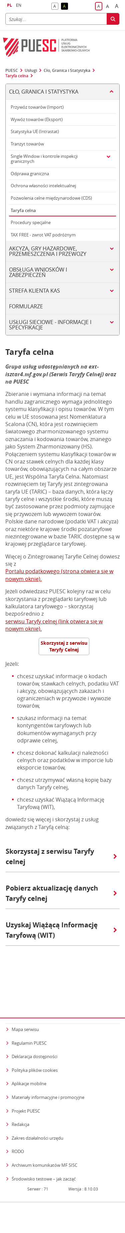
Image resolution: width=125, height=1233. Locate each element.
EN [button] (18, 5)
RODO (18, 1118)
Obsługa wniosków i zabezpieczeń (38, 272)
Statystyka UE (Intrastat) (35, 131)
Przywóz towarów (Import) (37, 107)
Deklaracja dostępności (34, 1023)
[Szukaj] (56, 19)
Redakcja (20, 1091)
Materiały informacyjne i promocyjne (48, 1064)
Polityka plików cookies (35, 1037)
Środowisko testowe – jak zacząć (44, 1145)
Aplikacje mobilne (29, 1050)
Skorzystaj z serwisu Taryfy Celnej (64, 646)
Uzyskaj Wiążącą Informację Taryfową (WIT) (61, 930)
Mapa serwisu (25, 996)
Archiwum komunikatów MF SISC (44, 1132)
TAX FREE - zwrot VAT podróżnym (43, 235)
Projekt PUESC (26, 1077)
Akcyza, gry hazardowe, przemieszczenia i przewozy (47, 251)
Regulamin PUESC (29, 1009)
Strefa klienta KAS (34, 290)
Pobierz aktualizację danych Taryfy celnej (61, 893)
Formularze (26, 306)
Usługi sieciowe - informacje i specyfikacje (50, 324)
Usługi (31, 70)
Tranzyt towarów (27, 144)
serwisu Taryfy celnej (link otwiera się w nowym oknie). (54, 625)
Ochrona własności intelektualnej (43, 186)
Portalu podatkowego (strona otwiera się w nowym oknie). (59, 575)
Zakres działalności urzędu (37, 1104)
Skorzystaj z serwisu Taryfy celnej (61, 856)
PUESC (11, 70)
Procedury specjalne (31, 222)
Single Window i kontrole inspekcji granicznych (44, 159)
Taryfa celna (16, 76)
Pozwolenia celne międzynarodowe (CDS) (51, 198)
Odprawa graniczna (30, 174)
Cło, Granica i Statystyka (67, 70)
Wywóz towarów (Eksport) (37, 119)
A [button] (55, 6)
